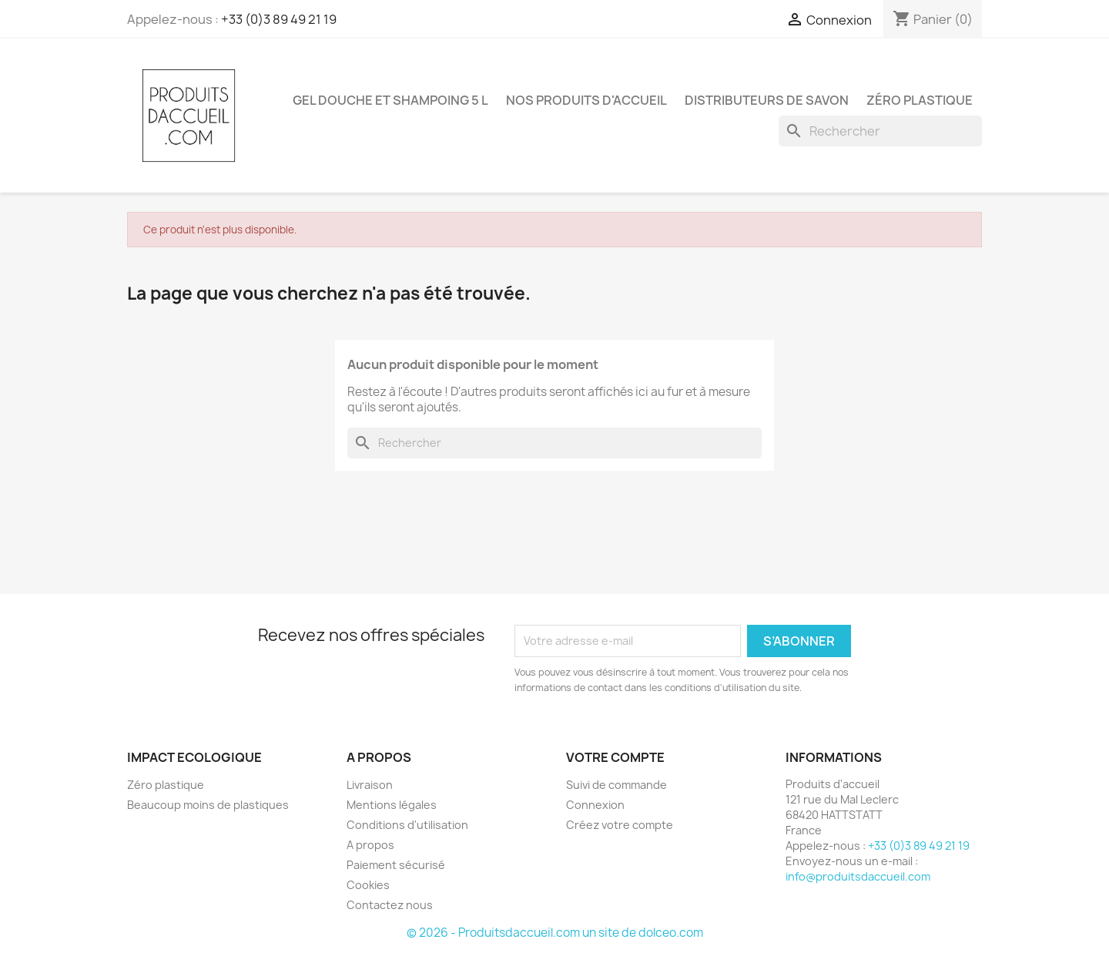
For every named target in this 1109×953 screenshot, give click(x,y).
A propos (370, 844)
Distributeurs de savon (767, 100)
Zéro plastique (919, 100)
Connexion (595, 804)
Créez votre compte (619, 824)
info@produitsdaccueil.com (858, 876)
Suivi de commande (616, 784)
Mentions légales (392, 804)
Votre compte (615, 757)
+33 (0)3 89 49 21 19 (279, 19)
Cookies (368, 884)
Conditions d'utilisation (407, 824)
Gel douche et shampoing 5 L (390, 100)
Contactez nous (390, 905)
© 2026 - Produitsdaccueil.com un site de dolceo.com (555, 932)
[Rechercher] (880, 131)
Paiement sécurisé (396, 864)
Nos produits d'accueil (586, 100)
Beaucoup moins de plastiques (208, 804)
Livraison (370, 784)
